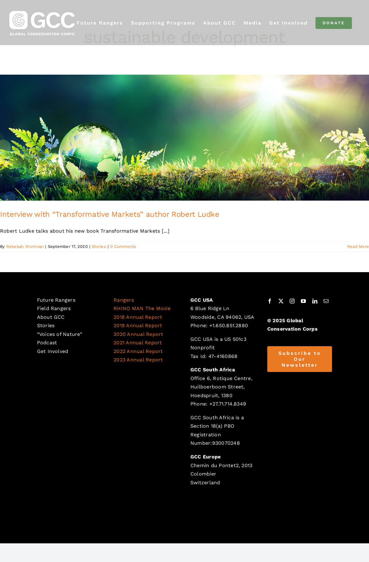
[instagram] (292, 301)
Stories (99, 246)
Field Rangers (54, 308)
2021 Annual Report (138, 343)
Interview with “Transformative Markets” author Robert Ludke (109, 214)
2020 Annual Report (138, 334)
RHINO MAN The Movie (142, 308)
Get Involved (52, 351)
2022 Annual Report (138, 351)
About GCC (51, 317)
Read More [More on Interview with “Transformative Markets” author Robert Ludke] (358, 246)
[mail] (326, 301)
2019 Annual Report (138, 325)
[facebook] (269, 301)
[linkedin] (314, 301)
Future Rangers (56, 300)
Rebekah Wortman (25, 246)
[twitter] (280, 301)
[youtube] (303, 301)
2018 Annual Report (138, 317)
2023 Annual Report (138, 360)
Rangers (124, 300)
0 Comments (123, 246)
